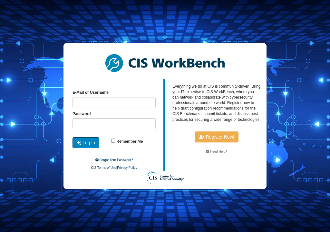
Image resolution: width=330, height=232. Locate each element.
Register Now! (216, 137)
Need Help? (216, 151)
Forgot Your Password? (114, 160)
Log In (86, 142)
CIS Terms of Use (103, 167)
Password (82, 113)
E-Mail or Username (91, 92)
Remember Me (127, 141)
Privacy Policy (127, 167)
